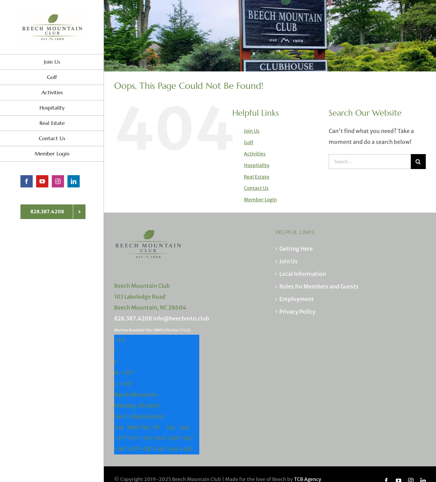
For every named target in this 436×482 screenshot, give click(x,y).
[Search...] (370, 161)
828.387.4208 (133, 318)
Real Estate (256, 177)
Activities (255, 154)
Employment (296, 299)
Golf (248, 142)
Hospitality (256, 165)
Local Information (302, 274)
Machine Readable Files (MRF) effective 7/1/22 (152, 330)
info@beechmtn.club (181, 318)
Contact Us (256, 188)
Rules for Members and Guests (318, 286)
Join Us (252, 131)
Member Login (260, 200)
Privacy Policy (297, 311)
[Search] (418, 161)
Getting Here (296, 248)
